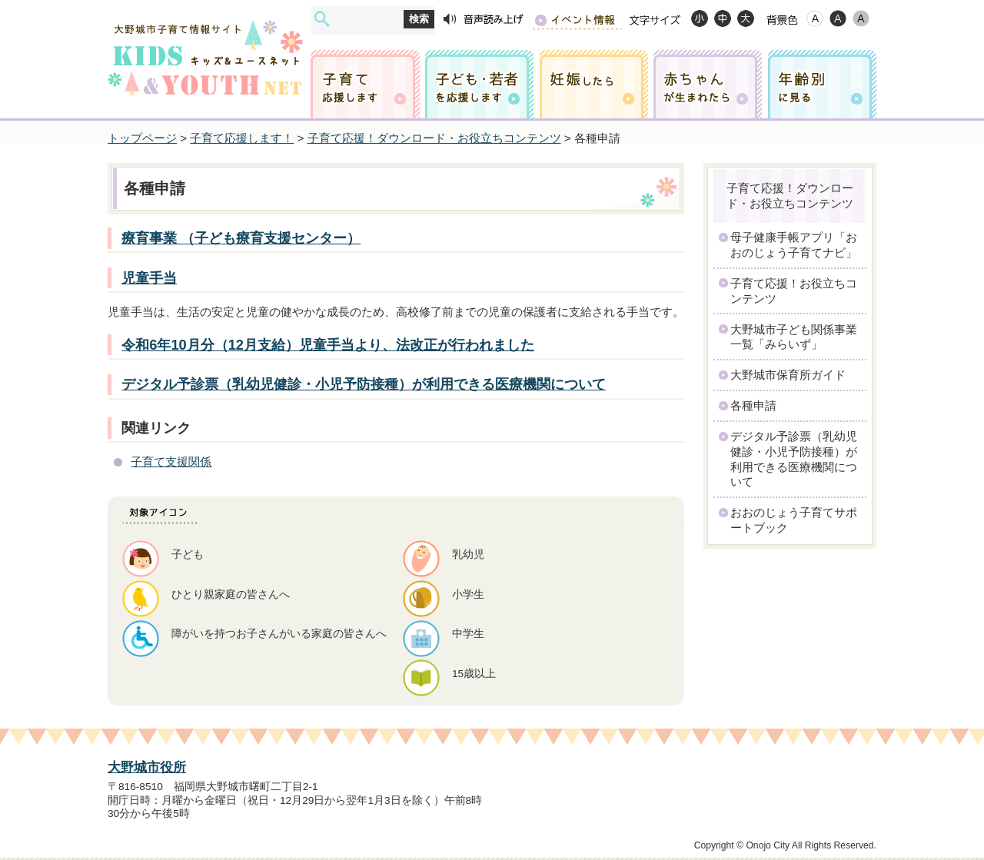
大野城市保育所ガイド (788, 374)
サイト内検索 (321, 19)
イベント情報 (577, 19)
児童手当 (149, 278)
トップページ (142, 137)
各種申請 (753, 405)
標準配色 (815, 18)
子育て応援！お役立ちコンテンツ (793, 291)
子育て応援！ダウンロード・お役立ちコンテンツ (434, 137)
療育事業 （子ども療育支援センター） (241, 238)
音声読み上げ (483, 19)
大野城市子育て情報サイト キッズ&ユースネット (205, 43)
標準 (722, 18)
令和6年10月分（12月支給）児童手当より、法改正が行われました (327, 345)
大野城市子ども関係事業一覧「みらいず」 (793, 337)
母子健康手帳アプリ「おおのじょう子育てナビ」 (793, 245)
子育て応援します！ (242, 137)
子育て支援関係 (171, 461)
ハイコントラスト (838, 18)
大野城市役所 (147, 767)
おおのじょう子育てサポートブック (793, 520)
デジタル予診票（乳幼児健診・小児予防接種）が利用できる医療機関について (363, 384)
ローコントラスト (861, 18)
